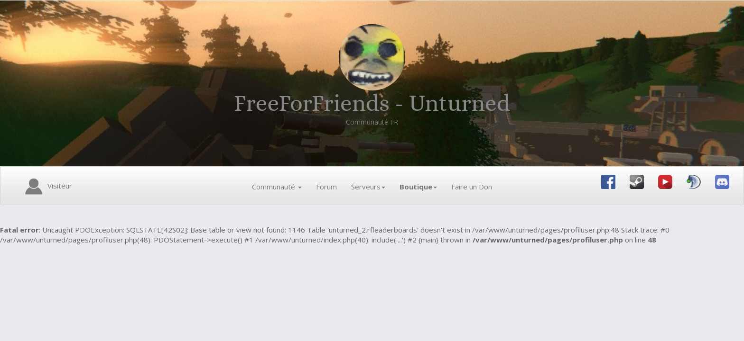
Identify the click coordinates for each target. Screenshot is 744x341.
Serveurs (368, 186)
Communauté (277, 186)
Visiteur (47, 186)
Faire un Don (471, 186)
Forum (326, 186)
